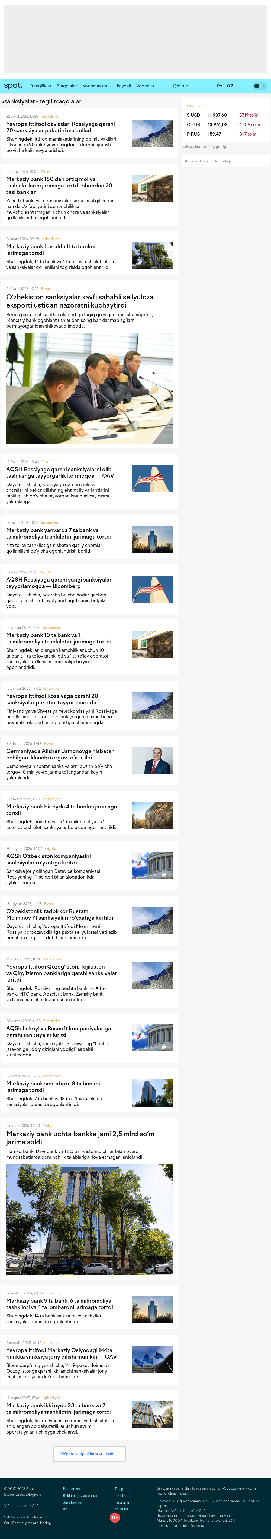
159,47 (214, 134)
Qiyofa (47, 462)
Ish (65, 1509)
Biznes (46, 289)
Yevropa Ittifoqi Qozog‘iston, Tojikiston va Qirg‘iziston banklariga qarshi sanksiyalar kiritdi (61, 973)
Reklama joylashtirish (80, 1496)
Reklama (191, 161)
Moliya (46, 172)
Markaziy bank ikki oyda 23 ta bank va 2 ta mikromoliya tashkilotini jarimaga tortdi (58, 1408)
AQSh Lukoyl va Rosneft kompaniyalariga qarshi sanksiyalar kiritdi (58, 1031)
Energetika (52, 1021)
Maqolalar (67, 85)
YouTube (119, 1509)
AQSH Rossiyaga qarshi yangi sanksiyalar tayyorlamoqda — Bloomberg (59, 582)
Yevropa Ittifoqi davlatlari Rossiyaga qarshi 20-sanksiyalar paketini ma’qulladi (60, 127)
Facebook (120, 1496)
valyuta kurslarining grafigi (206, 146)
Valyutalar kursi (199, 106)
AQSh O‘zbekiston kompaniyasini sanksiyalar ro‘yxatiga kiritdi (48, 859)
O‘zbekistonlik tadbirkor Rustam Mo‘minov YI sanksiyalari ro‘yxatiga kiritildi (59, 914)
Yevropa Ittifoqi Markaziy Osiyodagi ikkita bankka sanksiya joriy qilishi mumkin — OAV (61, 1353)
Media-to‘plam (210, 161)
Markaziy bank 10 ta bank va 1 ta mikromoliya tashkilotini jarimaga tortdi (58, 638)
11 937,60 (217, 115)
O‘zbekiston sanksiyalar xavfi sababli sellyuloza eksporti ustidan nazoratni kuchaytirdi (79, 301)
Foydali (124, 85)
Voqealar (145, 85)
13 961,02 (217, 124)
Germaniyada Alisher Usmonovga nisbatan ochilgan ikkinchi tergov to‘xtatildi (60, 754)
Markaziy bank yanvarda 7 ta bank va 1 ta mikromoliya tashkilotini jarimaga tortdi (58, 533)
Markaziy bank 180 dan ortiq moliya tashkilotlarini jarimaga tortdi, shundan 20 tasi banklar (59, 185)
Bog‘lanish (71, 1489)
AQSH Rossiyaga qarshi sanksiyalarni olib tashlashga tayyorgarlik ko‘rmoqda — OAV (60, 472)
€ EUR (193, 124)
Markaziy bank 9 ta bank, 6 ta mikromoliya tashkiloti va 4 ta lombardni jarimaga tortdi (59, 1303)
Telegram (120, 1489)
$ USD (193, 115)
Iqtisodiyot (49, 116)
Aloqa (227, 161)
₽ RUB (193, 134)
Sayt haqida (72, 1502)
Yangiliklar (41, 85)
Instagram (120, 1502)
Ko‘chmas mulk (97, 85)
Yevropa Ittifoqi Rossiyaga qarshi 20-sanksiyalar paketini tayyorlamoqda (53, 699)
